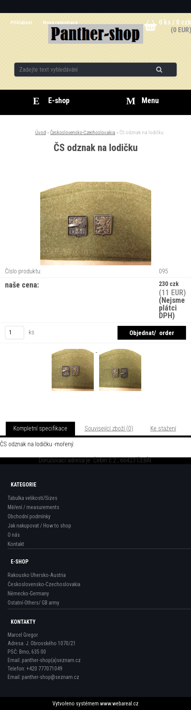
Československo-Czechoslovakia (82, 132)
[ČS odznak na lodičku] (95, 184)
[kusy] (14, 332)
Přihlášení (21, 22)
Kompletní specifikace (40, 428)
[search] (168, 69)
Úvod (40, 132)
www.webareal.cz (119, 703)
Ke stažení (163, 428)
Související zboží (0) (109, 428)
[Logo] (95, 34)
